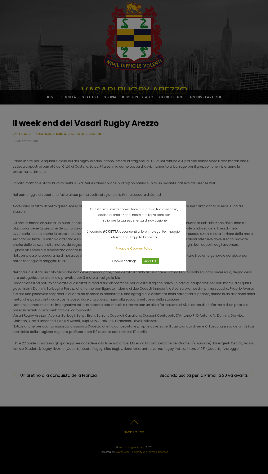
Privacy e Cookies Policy (134, 248)
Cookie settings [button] (124, 261)
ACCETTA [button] (150, 261)
